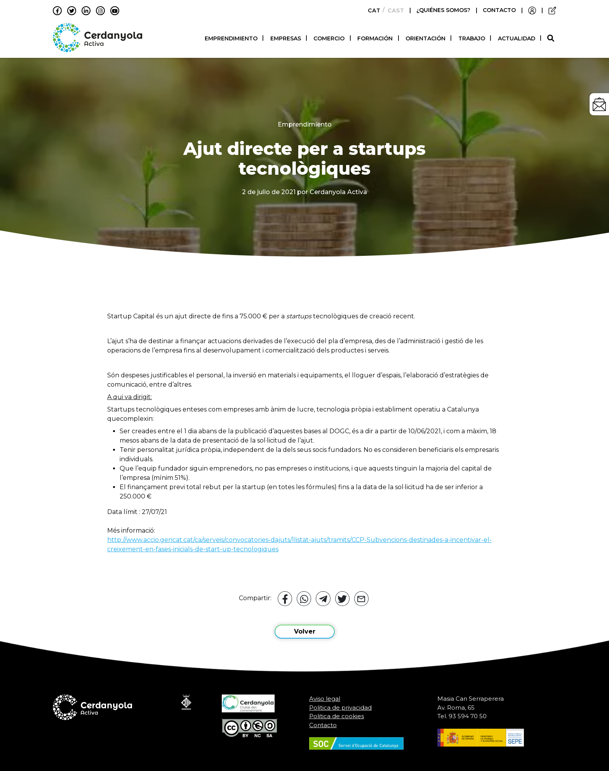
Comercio (329, 36)
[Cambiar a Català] (372, 10)
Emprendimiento (231, 36)
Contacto (323, 721)
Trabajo (471, 36)
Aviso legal (324, 695)
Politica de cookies (336, 713)
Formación (375, 36)
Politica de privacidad (340, 704)
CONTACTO (499, 10)
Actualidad (516, 36)
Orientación (425, 36)
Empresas (285, 36)
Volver (304, 628)
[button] (551, 36)
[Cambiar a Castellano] (394, 10)
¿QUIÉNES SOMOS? (444, 10)
